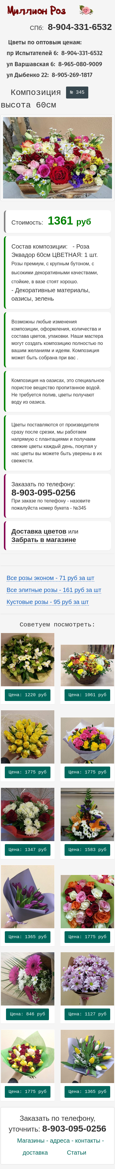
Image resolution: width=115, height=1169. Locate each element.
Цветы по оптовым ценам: (41, 42)
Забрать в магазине (43, 539)
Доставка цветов (38, 531)
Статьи (76, 1152)
